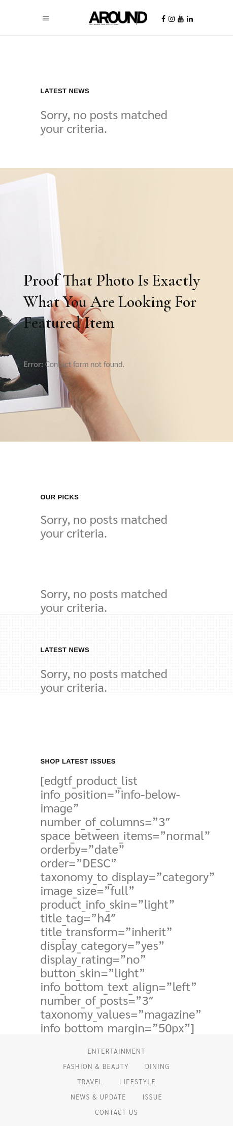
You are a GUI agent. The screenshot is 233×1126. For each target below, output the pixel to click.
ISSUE (152, 1096)
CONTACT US (116, 1112)
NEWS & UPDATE (98, 1096)
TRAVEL (90, 1081)
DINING (157, 1066)
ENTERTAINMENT (116, 1051)
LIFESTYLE (137, 1081)
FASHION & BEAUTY (95, 1066)
